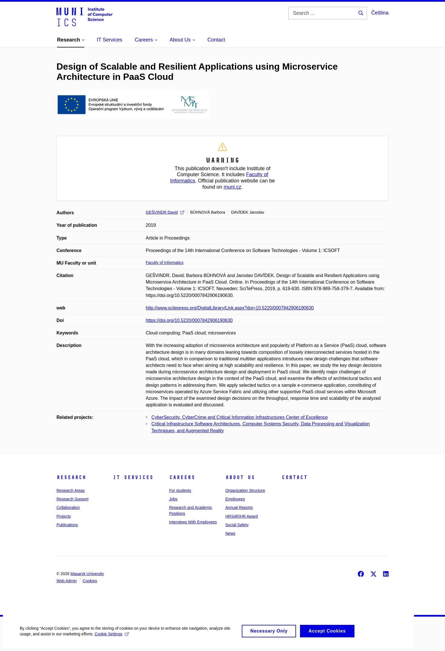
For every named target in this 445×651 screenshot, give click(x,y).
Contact (294, 477)
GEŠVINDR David (165, 212)
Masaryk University (87, 573)
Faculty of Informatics (165, 262)
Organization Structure (245, 490)
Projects (63, 516)
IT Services (133, 477)
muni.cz (232, 187)
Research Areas (70, 490)
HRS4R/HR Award (241, 516)
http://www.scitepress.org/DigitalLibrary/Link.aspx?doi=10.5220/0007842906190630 (230, 307)
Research (71, 477)
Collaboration (68, 507)
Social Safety (237, 525)
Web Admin (66, 581)
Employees (235, 499)
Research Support (72, 499)
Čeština (380, 13)
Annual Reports (239, 507)
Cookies (90, 581)
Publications (67, 525)
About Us (240, 477)
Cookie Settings (112, 638)
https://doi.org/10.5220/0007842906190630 (189, 320)
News (230, 533)
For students (180, 490)
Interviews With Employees (193, 522)
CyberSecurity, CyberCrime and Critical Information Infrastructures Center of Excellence (240, 417)
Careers (182, 477)
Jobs (173, 499)
